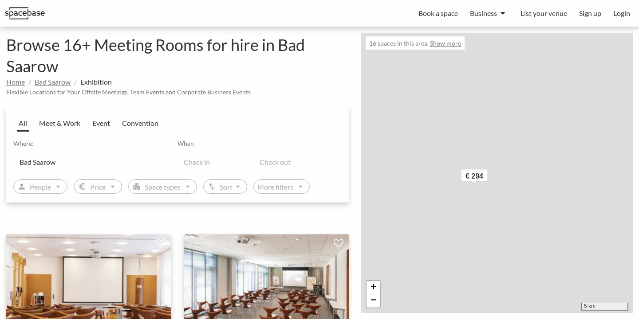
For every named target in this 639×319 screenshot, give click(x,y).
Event (101, 123)
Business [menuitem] (483, 13)
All (23, 123)
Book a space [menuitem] (438, 13)
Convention (140, 123)
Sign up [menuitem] (590, 13)
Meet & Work (59, 123)
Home (15, 82)
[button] (488, 178)
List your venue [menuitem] (544, 13)
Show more (445, 43)
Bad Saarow (53, 82)
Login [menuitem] (621, 13)
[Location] (89, 161)
